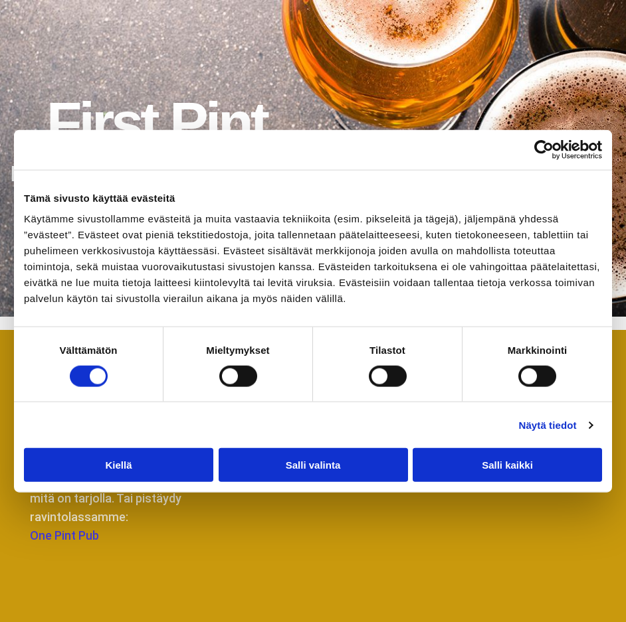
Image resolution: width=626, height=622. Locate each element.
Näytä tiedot (548, 424)
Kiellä (118, 465)
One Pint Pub (64, 535)
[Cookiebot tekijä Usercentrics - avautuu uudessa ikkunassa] (544, 149)
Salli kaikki (507, 465)
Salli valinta (313, 465)
